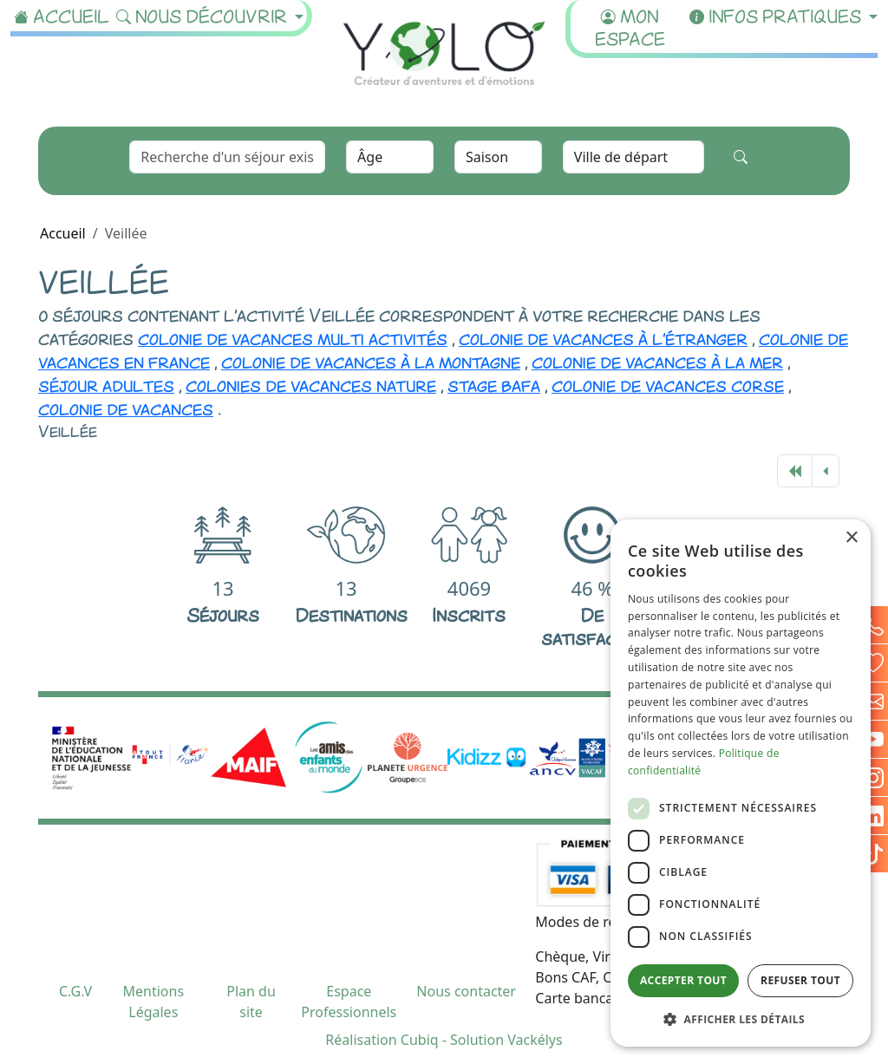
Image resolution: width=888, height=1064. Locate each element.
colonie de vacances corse (668, 384)
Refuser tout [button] (800, 980)
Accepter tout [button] (683, 980)
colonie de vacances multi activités (292, 337)
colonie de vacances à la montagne (370, 360)
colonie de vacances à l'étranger (603, 337)
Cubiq (420, 1039)
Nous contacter (466, 991)
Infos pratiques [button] (777, 15)
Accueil (61, 15)
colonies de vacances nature (311, 384)
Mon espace (630, 26)
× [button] (851, 538)
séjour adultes (106, 384)
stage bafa (493, 384)
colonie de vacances (125, 407)
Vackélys (534, 1039)
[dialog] (740, 783)
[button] (740, 1019)
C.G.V (75, 991)
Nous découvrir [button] (203, 15)
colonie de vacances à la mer (657, 360)
